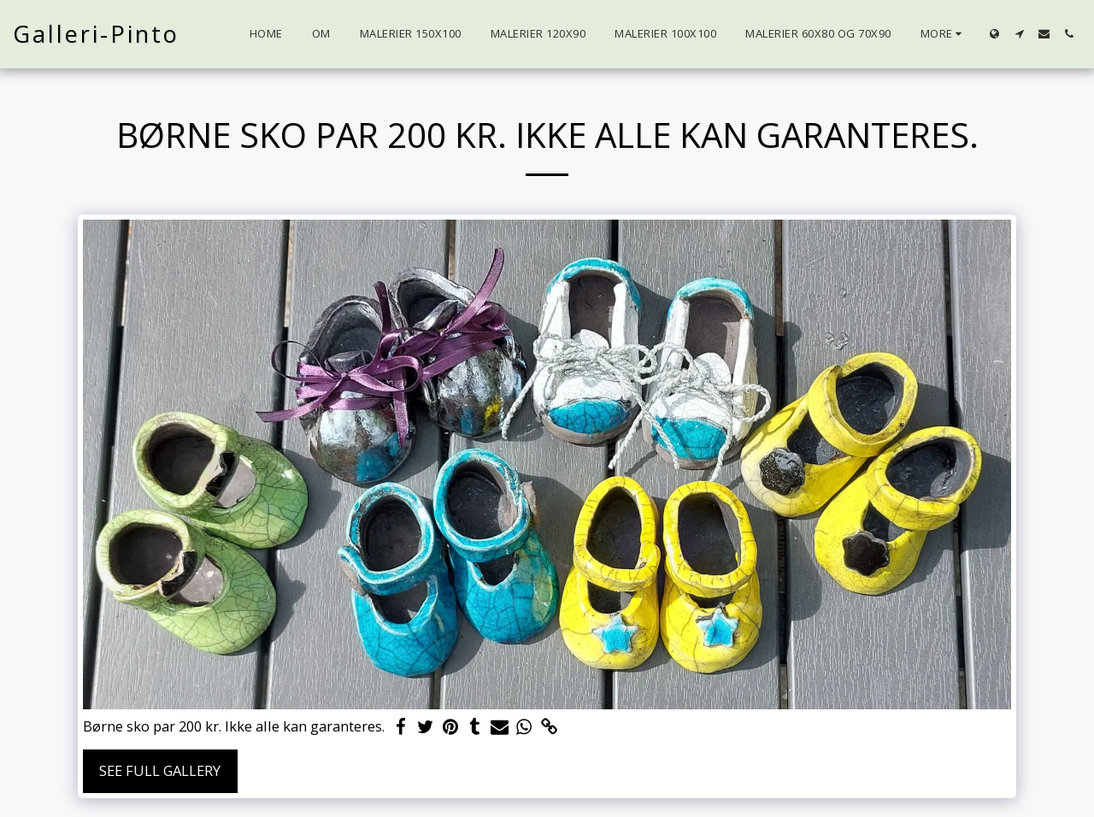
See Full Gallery (160, 770)
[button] (1019, 33)
